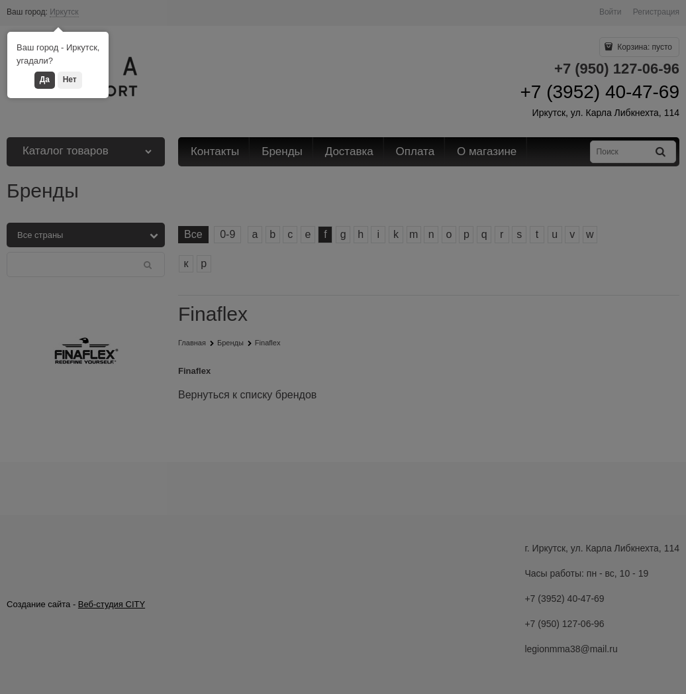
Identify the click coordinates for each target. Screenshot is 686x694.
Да (45, 79)
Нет (70, 79)
